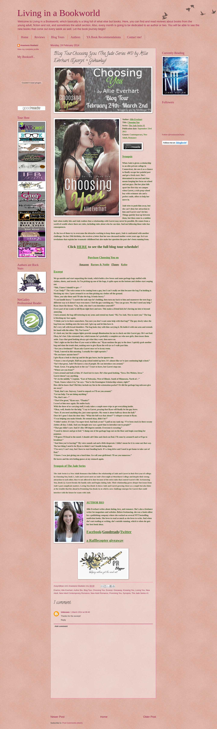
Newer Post (57, 716)
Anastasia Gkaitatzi (29, 45)
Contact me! (134, 37)
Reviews (40, 37)
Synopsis (127, 593)
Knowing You (128, 590)
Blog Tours (57, 37)
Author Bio (78, 590)
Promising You (115, 593)
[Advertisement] (103, 706)
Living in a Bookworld (58, 13)
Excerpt (109, 590)
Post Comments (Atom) (72, 723)
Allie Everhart (67, 590)
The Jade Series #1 (140, 593)
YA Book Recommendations (103, 37)
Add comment (61, 626)
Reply (63, 620)
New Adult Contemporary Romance (74, 593)
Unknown (65, 612)
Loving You (140, 590)
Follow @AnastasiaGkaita (173, 135)
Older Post (149, 716)
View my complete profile (28, 49)
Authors (75, 37)
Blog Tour (88, 590)
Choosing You (99, 590)
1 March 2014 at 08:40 (80, 612)
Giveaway (118, 590)
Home (24, 37)
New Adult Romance (99, 593)
